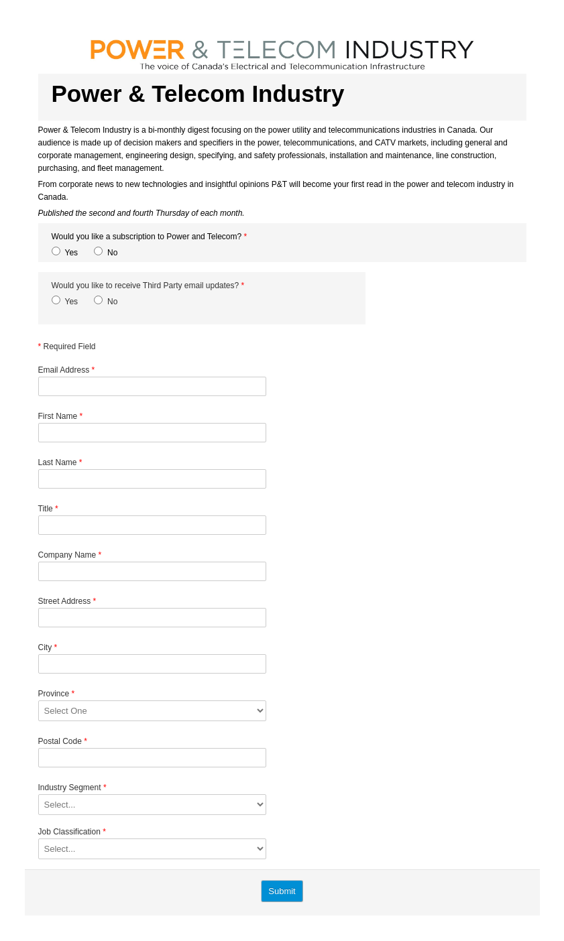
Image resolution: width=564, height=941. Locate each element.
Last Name (60, 462)
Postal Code (62, 741)
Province (56, 693)
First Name (60, 416)
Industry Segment (72, 787)
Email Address (66, 370)
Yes (71, 252)
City (48, 647)
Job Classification (72, 831)
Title (48, 508)
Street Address (67, 601)
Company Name (70, 555)
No (112, 252)
